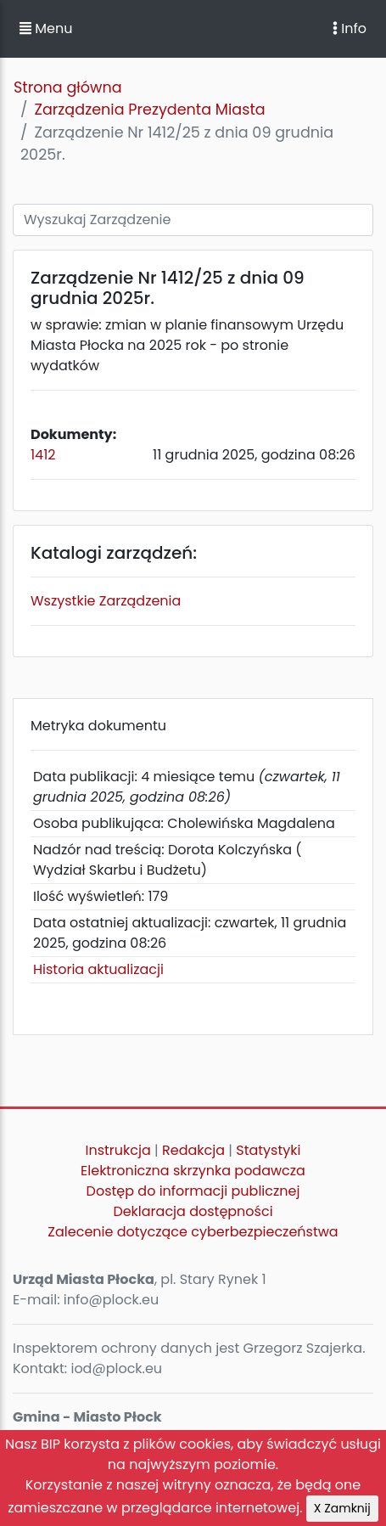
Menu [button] (46, 28)
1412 (43, 455)
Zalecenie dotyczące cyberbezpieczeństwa (193, 1232)
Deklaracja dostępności (192, 1211)
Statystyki (268, 1150)
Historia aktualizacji (98, 969)
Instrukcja (118, 1150)
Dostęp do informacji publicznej (193, 1191)
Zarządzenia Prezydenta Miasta (149, 109)
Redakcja (193, 1150)
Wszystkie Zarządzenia (106, 601)
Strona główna (68, 87)
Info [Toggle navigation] (349, 28)
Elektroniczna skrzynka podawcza (193, 1170)
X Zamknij (342, 1508)
